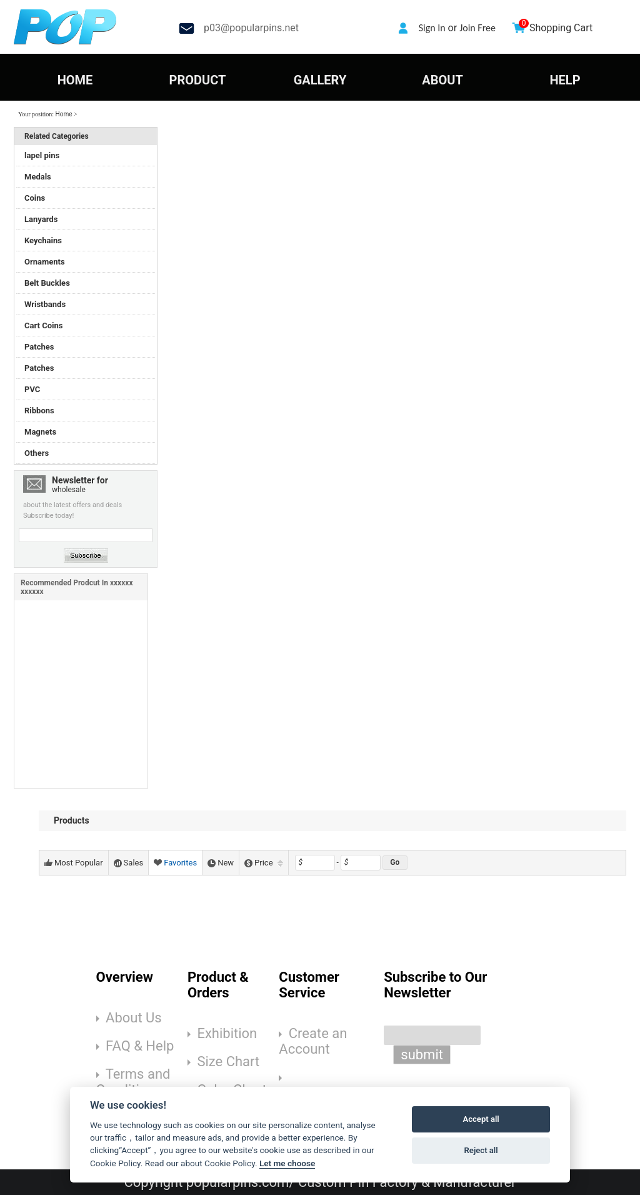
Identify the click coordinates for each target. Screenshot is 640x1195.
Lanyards (41, 219)
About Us (134, 1018)
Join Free (477, 28)
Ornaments (44, 261)
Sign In (432, 28)
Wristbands (45, 304)
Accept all (480, 1119)
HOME (75, 80)
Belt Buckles (47, 283)
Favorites (175, 862)
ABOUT (442, 80)
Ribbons (39, 410)
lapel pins (41, 155)
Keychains (43, 240)
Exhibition (227, 1033)
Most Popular (73, 862)
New (221, 862)
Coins (34, 198)
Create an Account (313, 1041)
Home (64, 114)
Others (36, 453)
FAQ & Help (140, 1046)
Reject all (481, 1150)
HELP (564, 80)
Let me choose (287, 1163)
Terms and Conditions (133, 1081)
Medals (37, 176)
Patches (39, 346)
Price (263, 862)
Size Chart (228, 1061)
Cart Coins (43, 325)
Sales (129, 862)
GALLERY (320, 80)
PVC (32, 389)
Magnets (40, 431)
